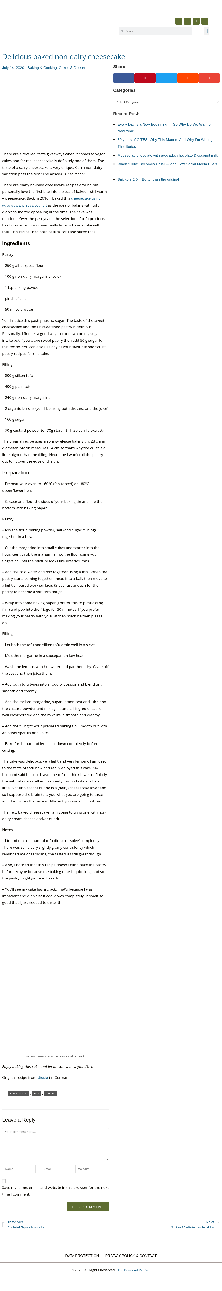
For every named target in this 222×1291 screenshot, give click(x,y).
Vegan (50, 1093)
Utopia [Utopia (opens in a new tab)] (43, 1078)
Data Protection (81, 1256)
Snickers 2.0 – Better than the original (148, 179)
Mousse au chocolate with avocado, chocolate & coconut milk (168, 155)
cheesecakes (18, 1093)
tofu (36, 1093)
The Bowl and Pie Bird (134, 1270)
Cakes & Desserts (73, 68)
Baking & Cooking (42, 68)
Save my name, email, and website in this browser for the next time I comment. (55, 1191)
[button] (206, 31)
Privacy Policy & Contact (131, 1256)
